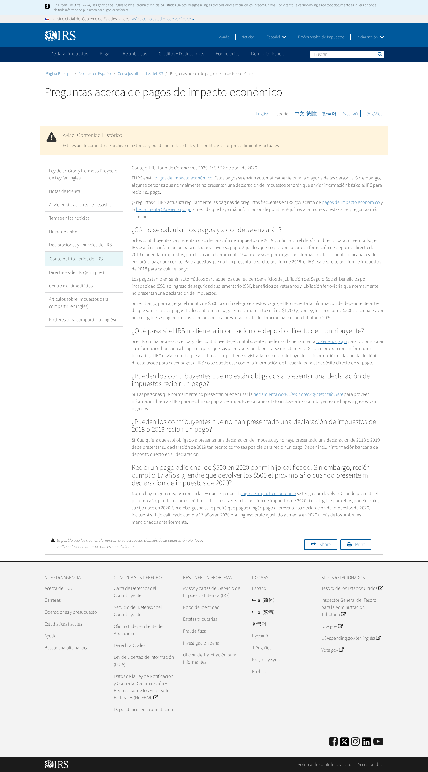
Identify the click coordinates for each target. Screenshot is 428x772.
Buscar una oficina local (67, 648)
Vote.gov (332, 650)
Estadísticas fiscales (63, 624)
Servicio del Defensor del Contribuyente (138, 611)
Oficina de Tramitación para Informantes (209, 658)
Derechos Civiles (129, 645)
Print (360, 544)
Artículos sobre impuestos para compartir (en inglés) (78, 302)
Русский (350, 114)
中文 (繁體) (306, 114)
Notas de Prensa (64, 191)
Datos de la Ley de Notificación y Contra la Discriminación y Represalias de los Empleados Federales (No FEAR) (143, 687)
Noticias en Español (95, 74)
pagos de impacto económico (184, 178)
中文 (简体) (263, 600)
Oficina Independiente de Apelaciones (138, 630)
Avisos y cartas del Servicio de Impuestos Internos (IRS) (211, 592)
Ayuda (224, 37)
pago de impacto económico (268, 493)
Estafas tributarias (200, 619)
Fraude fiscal (195, 631)
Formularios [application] (227, 54)
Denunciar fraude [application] (267, 54)
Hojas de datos (63, 231)
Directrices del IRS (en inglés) (76, 271)
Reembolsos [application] (135, 54)
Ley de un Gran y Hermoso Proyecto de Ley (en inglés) (83, 174)
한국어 (329, 114)
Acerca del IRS (58, 588)
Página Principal (59, 74)
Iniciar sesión (370, 37)
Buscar (379, 54)
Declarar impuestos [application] (69, 54)
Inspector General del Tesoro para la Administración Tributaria (349, 607)
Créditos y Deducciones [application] (181, 54)
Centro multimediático (71, 285)
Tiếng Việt (372, 114)
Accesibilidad (370, 765)
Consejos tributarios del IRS (140, 74)
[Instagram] (355, 742)
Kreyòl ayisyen (266, 659)
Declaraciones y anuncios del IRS (80, 245)
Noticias (248, 37)
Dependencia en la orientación (143, 709)
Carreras (53, 600)
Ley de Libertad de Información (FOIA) (144, 661)
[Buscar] (347, 54)
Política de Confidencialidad (325, 765)
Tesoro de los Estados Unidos (352, 588)
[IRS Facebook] (333, 742)
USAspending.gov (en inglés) (350, 638)
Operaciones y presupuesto (71, 612)
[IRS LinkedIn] (366, 743)
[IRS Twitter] (344, 743)
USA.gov (331, 626)
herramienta (163, 209)
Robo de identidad (201, 607)
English (262, 114)
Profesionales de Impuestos (321, 37)
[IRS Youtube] (378, 742)
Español (276, 37)
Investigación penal (202, 643)
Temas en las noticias (69, 218)
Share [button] (325, 544)
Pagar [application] (105, 54)
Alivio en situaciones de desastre (80, 204)
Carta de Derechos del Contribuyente (135, 592)
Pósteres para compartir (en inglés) (82, 319)
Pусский (260, 636)
